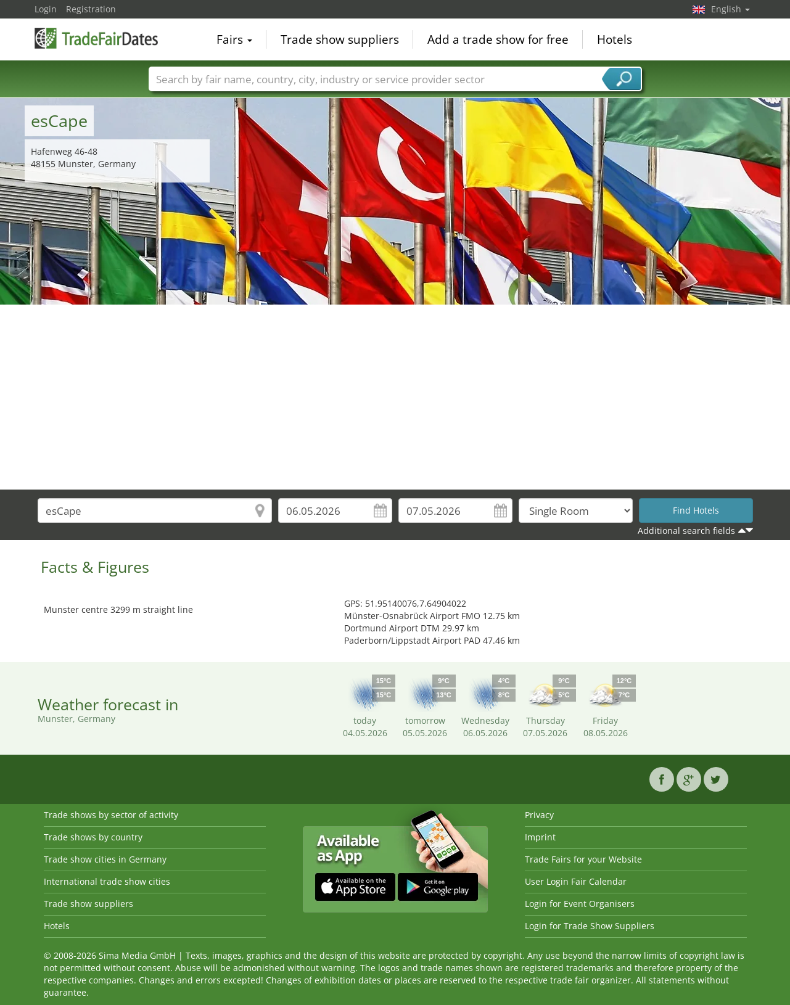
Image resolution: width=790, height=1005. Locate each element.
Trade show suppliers (340, 39)
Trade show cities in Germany (105, 859)
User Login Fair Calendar (576, 881)
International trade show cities (107, 881)
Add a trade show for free (498, 39)
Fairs (234, 39)
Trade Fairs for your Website (583, 859)
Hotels (614, 39)
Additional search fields (686, 530)
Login (46, 9)
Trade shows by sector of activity (111, 815)
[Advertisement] (395, 397)
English (730, 9)
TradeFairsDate (96, 38)
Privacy (539, 815)
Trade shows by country (93, 837)
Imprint (540, 837)
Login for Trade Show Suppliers (589, 926)
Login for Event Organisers (580, 903)
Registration (91, 9)
